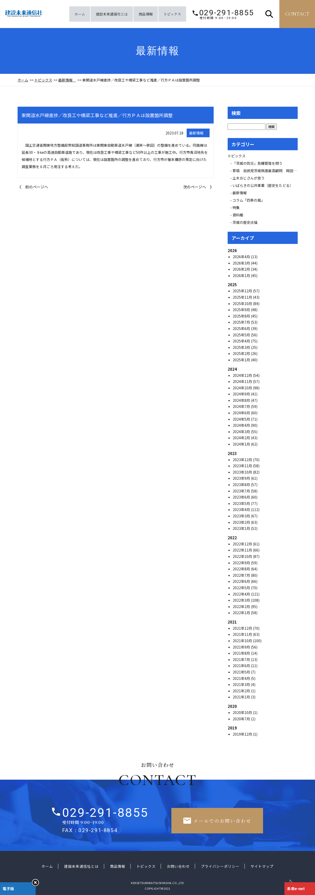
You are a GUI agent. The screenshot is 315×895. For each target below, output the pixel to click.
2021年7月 (242, 659)
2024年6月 (242, 412)
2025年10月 (243, 303)
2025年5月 (242, 334)
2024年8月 (242, 400)
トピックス (172, 14)
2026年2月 (242, 269)
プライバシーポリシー (220, 866)
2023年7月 (242, 490)
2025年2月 (242, 353)
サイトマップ (262, 866)
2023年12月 (243, 459)
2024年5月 (242, 419)
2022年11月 (243, 550)
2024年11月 (243, 381)
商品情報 (146, 14)
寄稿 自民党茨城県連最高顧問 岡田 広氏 (269, 170)
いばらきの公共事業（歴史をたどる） (262, 185)
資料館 (237, 214)
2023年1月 (242, 528)
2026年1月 (242, 275)
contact (297, 14)
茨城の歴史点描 (244, 222)
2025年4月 (242, 340)
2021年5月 (242, 671)
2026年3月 (242, 263)
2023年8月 (242, 484)
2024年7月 (242, 406)
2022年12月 (243, 543)
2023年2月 (242, 522)
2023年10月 (243, 472)
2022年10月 (243, 556)
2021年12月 (243, 628)
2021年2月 (242, 690)
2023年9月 (242, 478)
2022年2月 (242, 606)
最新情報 (67, 79)
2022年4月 (242, 594)
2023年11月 (243, 465)
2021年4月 (242, 678)
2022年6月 (242, 581)
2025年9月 (242, 309)
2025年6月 (242, 328)
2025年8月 (242, 316)
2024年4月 (242, 425)
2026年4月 (242, 256)
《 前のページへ (33, 186)
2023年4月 (242, 509)
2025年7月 (242, 322)
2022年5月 (242, 587)
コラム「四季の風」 (248, 200)
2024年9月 (242, 393)
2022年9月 (242, 562)
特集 (236, 207)
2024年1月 (242, 444)
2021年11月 (243, 634)
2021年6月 (242, 665)
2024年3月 (242, 431)
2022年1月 (242, 612)
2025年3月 (242, 347)
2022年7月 (242, 575)
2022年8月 (242, 568)
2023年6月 (242, 497)
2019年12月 (243, 734)
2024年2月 (242, 437)
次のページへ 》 (198, 186)
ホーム (79, 14)
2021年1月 (242, 696)
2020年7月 (242, 718)
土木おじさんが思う (248, 178)
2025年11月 (243, 297)
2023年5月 (242, 503)
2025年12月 (243, 290)
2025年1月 (242, 359)
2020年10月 (243, 712)
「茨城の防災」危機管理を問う (257, 163)
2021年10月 (243, 640)
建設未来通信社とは (112, 14)
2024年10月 (243, 387)
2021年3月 (242, 684)
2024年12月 (243, 375)
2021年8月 (242, 653)
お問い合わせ (178, 866)
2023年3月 (242, 515)
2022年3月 (242, 600)
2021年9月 (242, 647)
